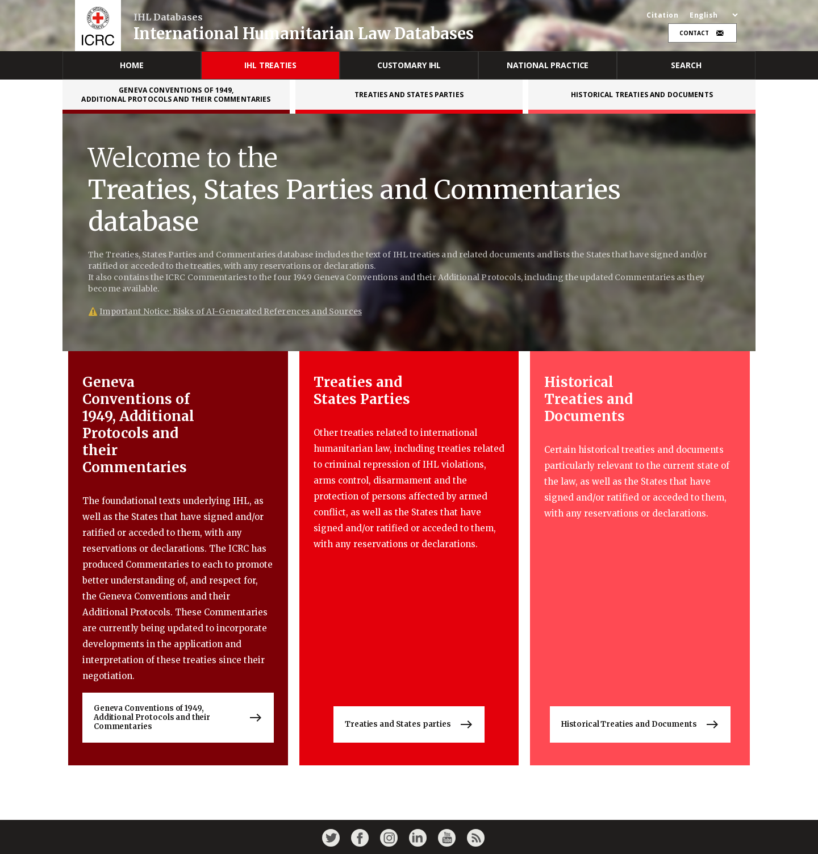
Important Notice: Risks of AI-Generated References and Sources (230, 311)
